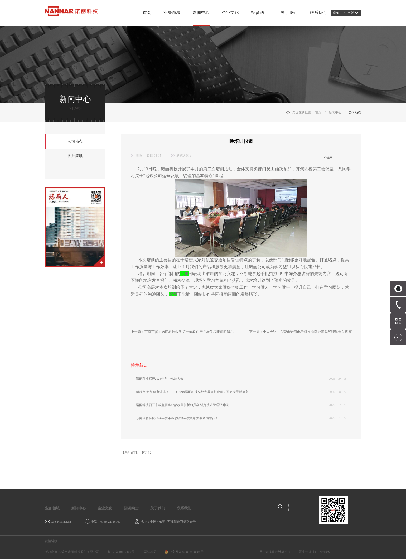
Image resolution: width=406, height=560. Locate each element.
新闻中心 (335, 112)
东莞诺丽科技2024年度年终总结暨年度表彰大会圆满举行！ (177, 418)
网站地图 (149, 552)
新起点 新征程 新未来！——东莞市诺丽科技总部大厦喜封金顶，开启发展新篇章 (192, 392)
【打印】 (146, 452)
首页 (147, 12)
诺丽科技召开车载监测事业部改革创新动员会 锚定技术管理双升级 (182, 405)
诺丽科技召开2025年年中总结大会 (159, 379)
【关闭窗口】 (130, 452)
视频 (336, 13)
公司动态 (355, 112)
